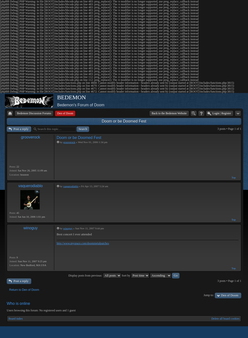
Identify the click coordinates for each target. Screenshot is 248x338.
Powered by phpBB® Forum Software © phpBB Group (234, 332)
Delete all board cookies (225, 318)
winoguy (30, 228)
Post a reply (21, 129)
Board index (15, 318)
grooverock (30, 137)
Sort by (135, 275)
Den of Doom (230, 295)
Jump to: (209, 295)
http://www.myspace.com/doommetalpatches (83, 243)
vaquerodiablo (30, 186)
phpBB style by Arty (219, 332)
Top (234, 177)
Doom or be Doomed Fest (124, 121)
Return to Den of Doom (24, 289)
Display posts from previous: (95, 275)
